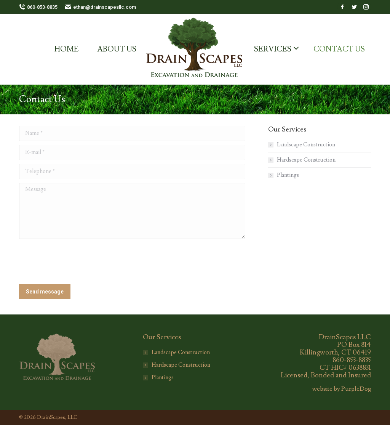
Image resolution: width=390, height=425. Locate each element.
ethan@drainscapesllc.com (100, 7)
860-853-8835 (38, 7)
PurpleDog (356, 389)
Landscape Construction (306, 144)
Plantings (288, 175)
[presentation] (77, 261)
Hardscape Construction (306, 160)
